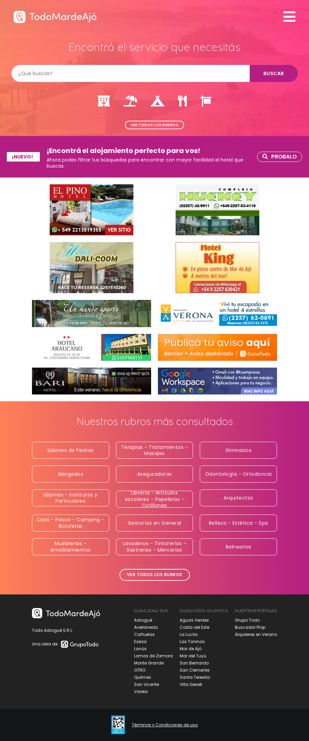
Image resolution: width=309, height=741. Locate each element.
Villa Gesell (191, 684)
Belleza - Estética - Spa (238, 523)
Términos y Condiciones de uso (165, 725)
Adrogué (143, 620)
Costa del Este (194, 627)
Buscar (273, 73)
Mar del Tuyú (193, 656)
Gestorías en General (154, 523)
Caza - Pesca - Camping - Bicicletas (70, 522)
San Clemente (194, 670)
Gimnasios (238, 450)
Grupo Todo (247, 620)
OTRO (139, 670)
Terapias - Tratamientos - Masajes (154, 450)
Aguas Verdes (194, 620)
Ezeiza (140, 641)
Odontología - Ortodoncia (238, 474)
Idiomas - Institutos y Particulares (71, 497)
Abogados (70, 474)
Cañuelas (144, 634)
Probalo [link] (279, 157)
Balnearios (238, 546)
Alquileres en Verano (256, 634)
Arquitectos (238, 497)
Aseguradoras (154, 474)
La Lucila (189, 634)
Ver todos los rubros (154, 125)
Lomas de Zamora (153, 656)
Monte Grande (149, 663)
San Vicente (146, 684)
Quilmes (142, 677)
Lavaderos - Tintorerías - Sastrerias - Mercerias (154, 546)
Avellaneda (146, 627)
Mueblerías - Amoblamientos (70, 546)
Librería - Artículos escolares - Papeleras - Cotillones (154, 499)
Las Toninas (192, 641)
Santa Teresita (195, 677)
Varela (141, 691)
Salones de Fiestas (70, 450)
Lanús (140, 649)
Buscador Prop (250, 627)
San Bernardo (194, 663)
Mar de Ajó (190, 649)
